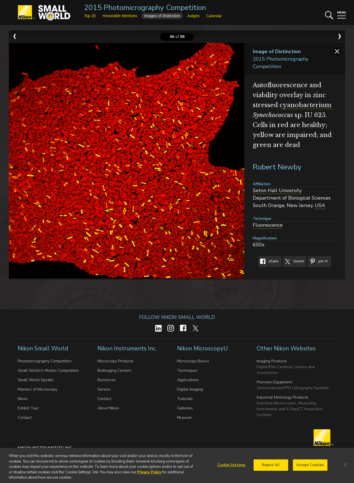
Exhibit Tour (28, 408)
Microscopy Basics (193, 361)
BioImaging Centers (114, 370)
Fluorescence (268, 225)
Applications (188, 380)
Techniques (187, 370)
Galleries (185, 408)
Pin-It (317, 261)
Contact (25, 417)
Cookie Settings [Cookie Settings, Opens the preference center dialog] (231, 466)
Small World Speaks (36, 380)
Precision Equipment (274, 382)
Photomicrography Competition (45, 361)
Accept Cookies (310, 466)
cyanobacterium (305, 105)
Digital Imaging (190, 389)
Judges (193, 16)
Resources (106, 380)
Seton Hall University (277, 190)
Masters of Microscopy (37, 389)
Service (103, 389)
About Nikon (108, 408)
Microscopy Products (115, 361)
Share (268, 261)
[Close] (345, 467)
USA (320, 205)
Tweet (293, 261)
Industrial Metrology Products (282, 397)
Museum (184, 417)
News (23, 398)
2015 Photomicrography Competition (145, 7)
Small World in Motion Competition (48, 370)
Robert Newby (277, 167)
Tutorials (185, 398)
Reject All (270, 466)
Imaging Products (272, 361)
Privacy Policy (149, 474)
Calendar (214, 16)
